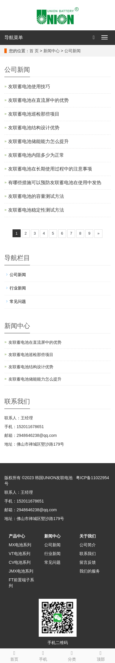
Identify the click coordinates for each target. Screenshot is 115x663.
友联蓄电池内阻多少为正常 (36, 155)
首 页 (34, 50)
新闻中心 (51, 50)
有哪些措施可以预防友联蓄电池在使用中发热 (54, 182)
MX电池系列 (20, 544)
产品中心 (17, 536)
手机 (43, 655)
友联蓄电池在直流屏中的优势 (38, 100)
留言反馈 (87, 562)
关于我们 (87, 536)
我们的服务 (89, 571)
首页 (14, 655)
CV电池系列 (20, 562)
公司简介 (87, 544)
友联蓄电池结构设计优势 (33, 127)
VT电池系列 (19, 553)
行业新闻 (18, 288)
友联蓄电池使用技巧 (29, 86)
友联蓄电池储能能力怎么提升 (38, 141)
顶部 (100, 655)
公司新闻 (72, 50)
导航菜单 (13, 37)
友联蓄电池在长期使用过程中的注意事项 (50, 168)
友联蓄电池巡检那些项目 (33, 113)
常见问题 (18, 301)
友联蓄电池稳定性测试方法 (36, 209)
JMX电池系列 (21, 571)
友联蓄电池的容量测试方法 (36, 196)
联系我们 (87, 553)
